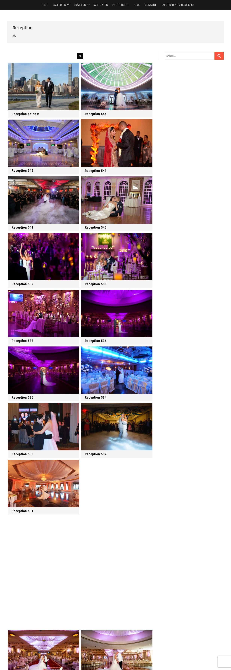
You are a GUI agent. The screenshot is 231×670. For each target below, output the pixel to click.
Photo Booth (121, 5)
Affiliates (101, 5)
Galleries (59, 5)
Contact (150, 5)
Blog (137, 5)
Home (44, 5)
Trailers (80, 5)
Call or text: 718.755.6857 (177, 5)
